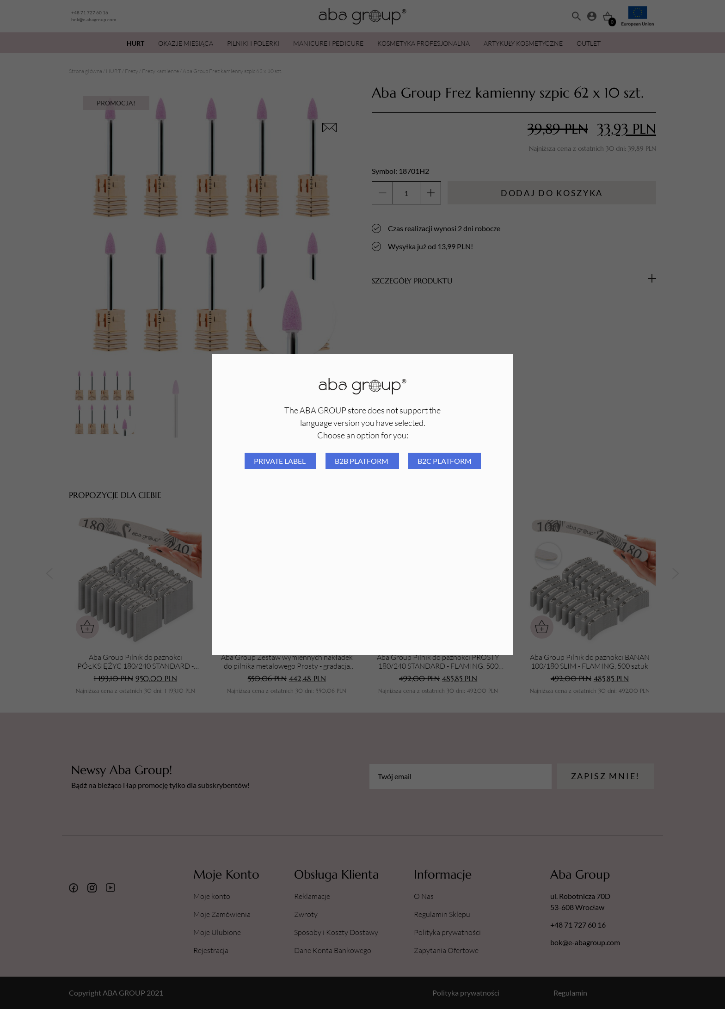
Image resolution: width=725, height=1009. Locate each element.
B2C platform (445, 460)
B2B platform (362, 460)
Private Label (280, 460)
